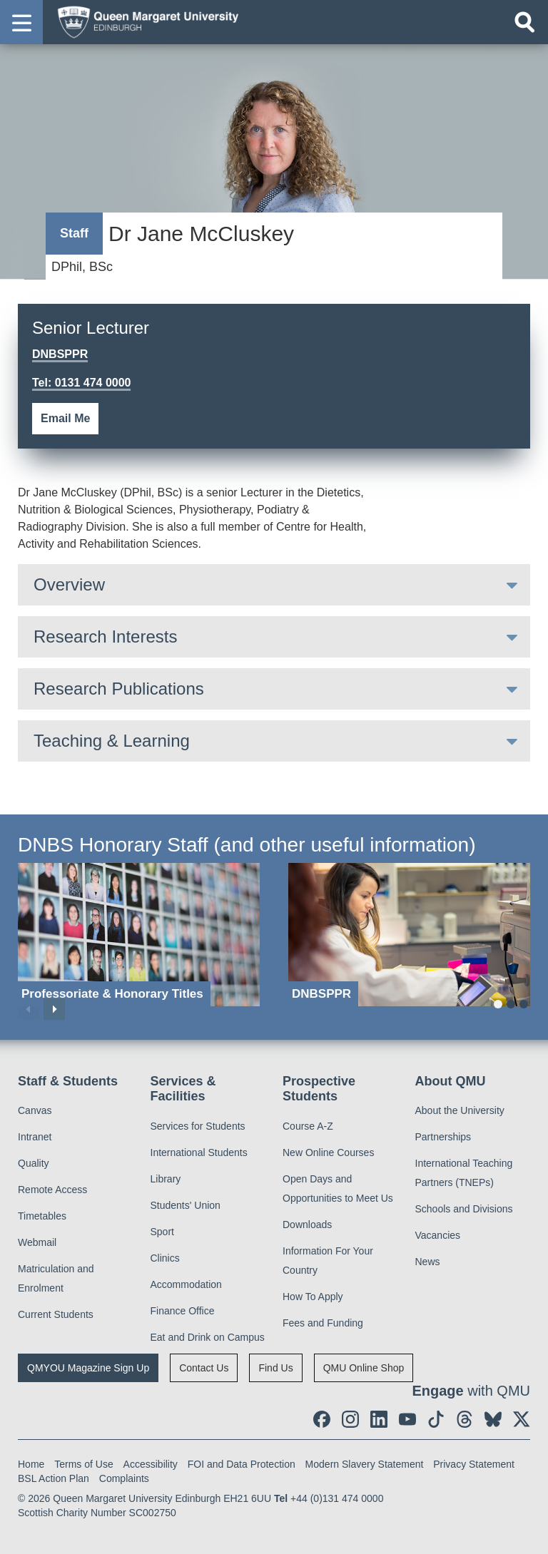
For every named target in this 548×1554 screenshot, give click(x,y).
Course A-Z (308, 1126)
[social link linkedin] (378, 1419)
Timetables (42, 1216)
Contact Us (203, 1368)
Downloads (307, 1224)
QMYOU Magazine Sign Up (88, 1368)
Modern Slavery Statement (364, 1464)
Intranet (34, 1137)
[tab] (274, 584)
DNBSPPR (60, 354)
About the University (459, 1110)
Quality (33, 1163)
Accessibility (150, 1464)
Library (166, 1179)
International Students (199, 1152)
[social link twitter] (521, 1419)
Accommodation (186, 1284)
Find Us (275, 1368)
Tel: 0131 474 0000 (81, 383)
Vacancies (438, 1235)
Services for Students (198, 1126)
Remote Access (52, 1189)
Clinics (165, 1258)
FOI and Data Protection (241, 1464)
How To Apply (313, 1296)
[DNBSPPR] (409, 934)
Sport (162, 1231)
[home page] (143, 21)
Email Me (65, 418)
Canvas (34, 1110)
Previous (28, 1009)
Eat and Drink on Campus (208, 1337)
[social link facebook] (321, 1419)
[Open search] (524, 22)
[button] (21, 22)
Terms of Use (83, 1464)
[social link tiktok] (436, 1419)
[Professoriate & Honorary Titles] (139, 934)
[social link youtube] (407, 1419)
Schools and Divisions (464, 1209)
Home (31, 1464)
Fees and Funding (323, 1323)
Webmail (37, 1242)
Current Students (55, 1314)
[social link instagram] (350, 1419)
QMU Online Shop (364, 1368)
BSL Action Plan (53, 1478)
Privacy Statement (473, 1464)
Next (54, 1009)
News (427, 1261)
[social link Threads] (464, 1419)
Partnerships (443, 1137)
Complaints (124, 1478)
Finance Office (183, 1311)
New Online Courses (328, 1152)
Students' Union (185, 1205)
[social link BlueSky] (493, 1419)
